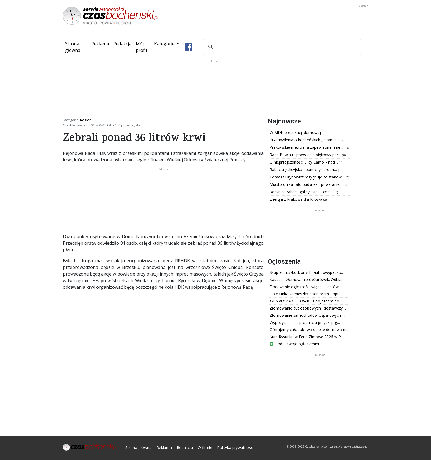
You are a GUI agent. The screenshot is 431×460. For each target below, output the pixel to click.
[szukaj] (281, 47)
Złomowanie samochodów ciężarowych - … (308, 315)
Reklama (100, 44)
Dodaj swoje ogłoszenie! (294, 343)
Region (86, 119)
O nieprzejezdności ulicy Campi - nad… (304, 162)
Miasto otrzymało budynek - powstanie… (307, 184)
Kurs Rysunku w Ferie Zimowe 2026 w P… (307, 336)
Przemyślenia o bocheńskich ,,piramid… (305, 139)
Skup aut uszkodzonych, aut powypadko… (307, 272)
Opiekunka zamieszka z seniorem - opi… (305, 293)
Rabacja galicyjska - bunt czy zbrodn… (304, 169)
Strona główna (77, 47)
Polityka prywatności (235, 447)
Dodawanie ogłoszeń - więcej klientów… (306, 286)
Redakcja (122, 44)
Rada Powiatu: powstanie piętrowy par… (306, 154)
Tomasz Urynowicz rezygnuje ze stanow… (308, 177)
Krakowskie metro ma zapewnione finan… (308, 147)
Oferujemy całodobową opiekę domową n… (309, 329)
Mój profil (141, 47)
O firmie (205, 447)
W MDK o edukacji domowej (296, 132)
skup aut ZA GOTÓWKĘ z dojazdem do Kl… (308, 301)
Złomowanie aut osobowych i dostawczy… (308, 308)
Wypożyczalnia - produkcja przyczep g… (305, 322)
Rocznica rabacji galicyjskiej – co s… (302, 191)
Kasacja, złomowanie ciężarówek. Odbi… (306, 279)
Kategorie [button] (165, 44)
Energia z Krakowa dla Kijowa (296, 199)
